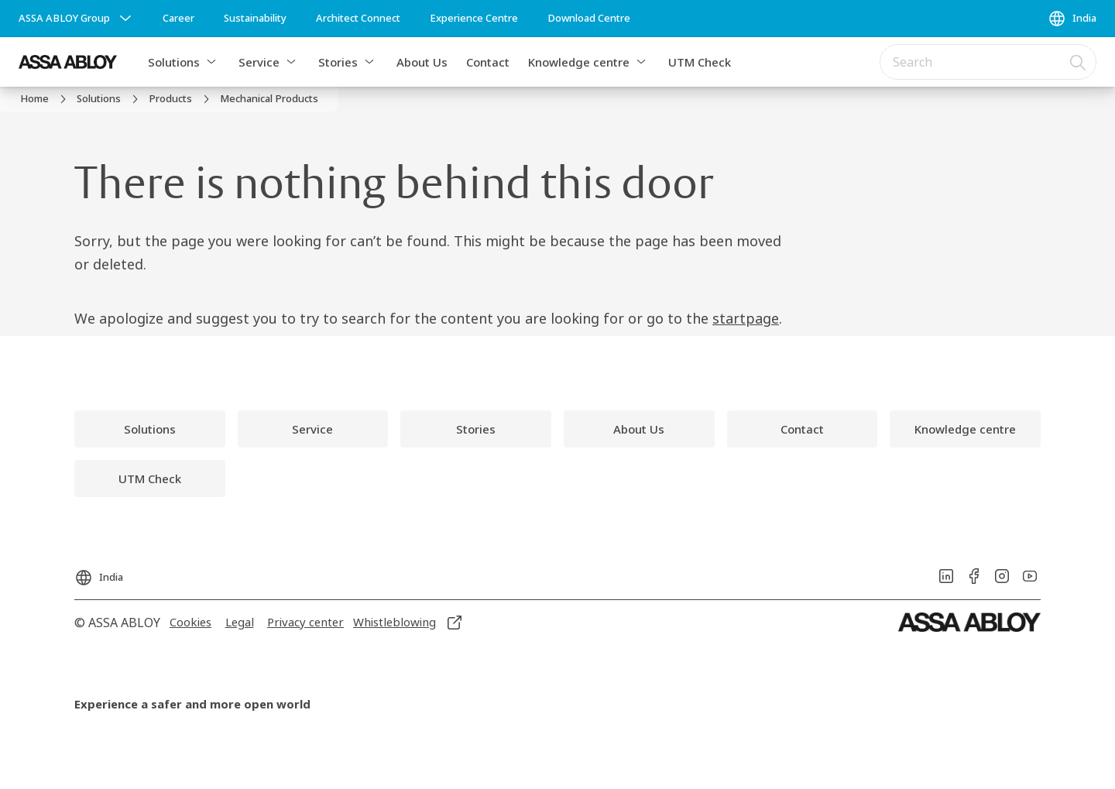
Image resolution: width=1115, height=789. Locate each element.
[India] (1072, 19)
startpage (745, 318)
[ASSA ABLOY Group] (77, 18)
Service (259, 62)
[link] (178, 18)
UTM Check (699, 62)
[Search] (1078, 62)
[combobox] (988, 62)
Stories (338, 62)
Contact (487, 62)
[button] (211, 61)
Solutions (174, 62)
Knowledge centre (579, 62)
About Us (422, 62)
